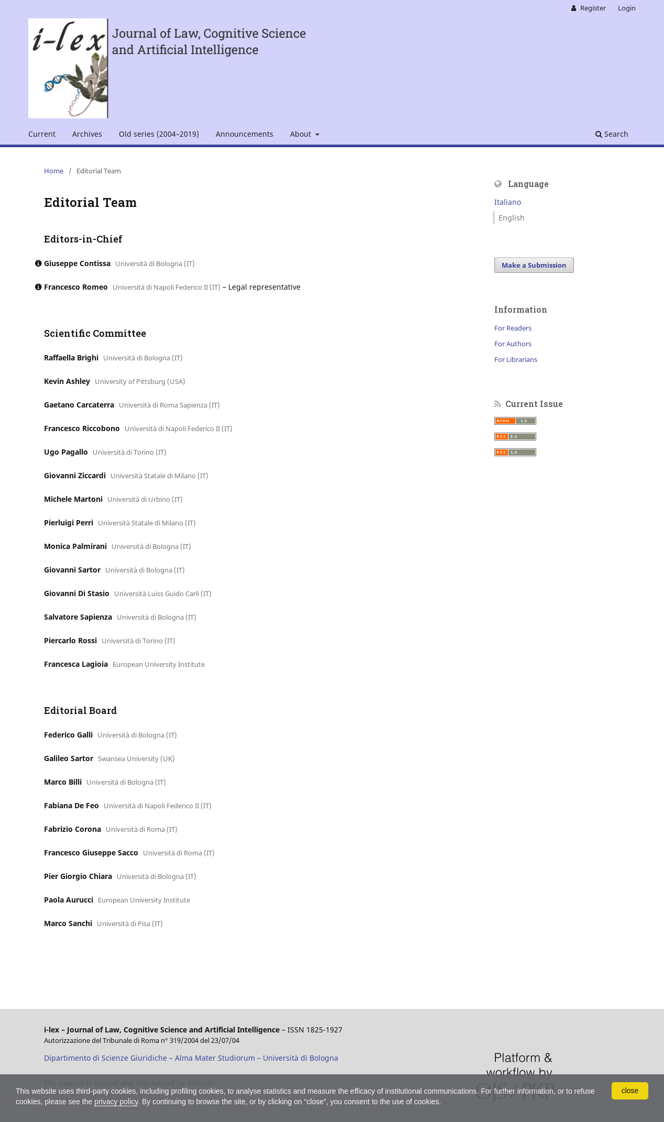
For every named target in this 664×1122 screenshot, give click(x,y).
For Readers (513, 328)
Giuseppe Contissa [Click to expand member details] (77, 263)
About (301, 134)
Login (627, 8)
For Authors (513, 343)
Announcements (244, 134)
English (512, 218)
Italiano (507, 202)
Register (592, 8)
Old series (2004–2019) (159, 134)
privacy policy (116, 1101)
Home (53, 170)
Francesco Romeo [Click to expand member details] (76, 287)
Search (611, 134)
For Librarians (515, 359)
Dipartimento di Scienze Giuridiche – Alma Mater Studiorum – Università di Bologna (191, 1058)
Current (42, 134)
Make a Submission (534, 265)
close (630, 1090)
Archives (87, 134)
